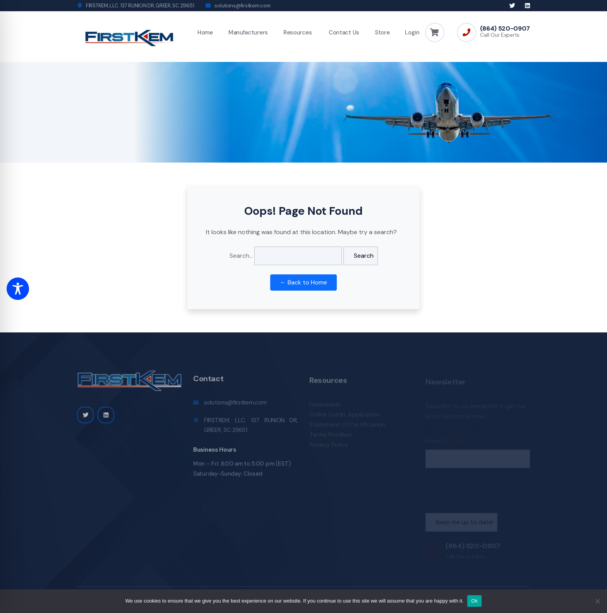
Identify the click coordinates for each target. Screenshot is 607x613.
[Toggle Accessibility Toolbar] (18, 289)
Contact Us (343, 32)
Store (382, 32)
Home (205, 32)
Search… (241, 256)
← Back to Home (303, 282)
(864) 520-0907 (505, 29)
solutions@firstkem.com (242, 5)
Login (412, 32)
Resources (297, 32)
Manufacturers (248, 32)
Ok (474, 601)
